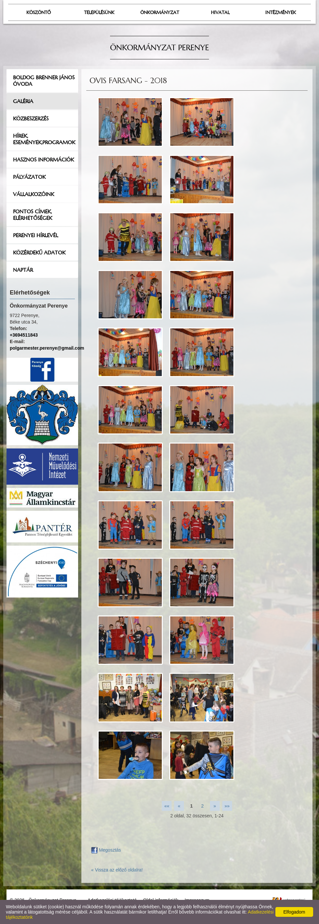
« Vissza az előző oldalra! (117, 869)
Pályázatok (29, 177)
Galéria (23, 101)
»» (227, 806)
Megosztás (106, 850)
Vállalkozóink (33, 194)
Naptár (23, 269)
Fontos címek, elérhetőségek (32, 214)
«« (167, 806)
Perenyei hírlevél (35, 235)
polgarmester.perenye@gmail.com (47, 348)
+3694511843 (24, 335)
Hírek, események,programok (44, 138)
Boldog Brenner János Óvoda (44, 80)
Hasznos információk (43, 159)
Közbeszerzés (31, 118)
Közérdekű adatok (39, 252)
